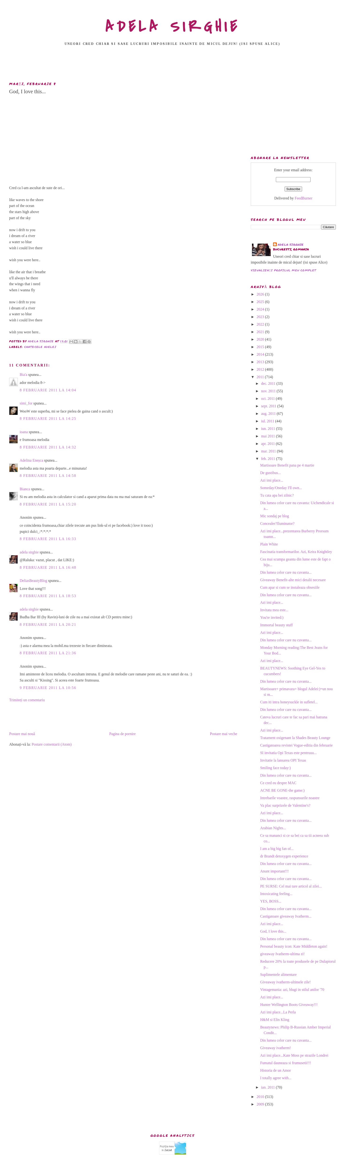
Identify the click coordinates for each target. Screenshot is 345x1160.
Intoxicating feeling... (276, 894)
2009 (261, 1104)
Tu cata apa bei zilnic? (277, 495)
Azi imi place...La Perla (278, 1012)
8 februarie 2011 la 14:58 (48, 476)
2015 (261, 347)
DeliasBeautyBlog (33, 581)
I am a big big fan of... (277, 849)
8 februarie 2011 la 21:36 (48, 653)
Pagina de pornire (122, 734)
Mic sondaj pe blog (274, 516)
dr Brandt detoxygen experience (284, 856)
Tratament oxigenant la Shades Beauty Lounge (295, 738)
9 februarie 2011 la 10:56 (48, 688)
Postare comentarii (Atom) (52, 744)
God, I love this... (273, 931)
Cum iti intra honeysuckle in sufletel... (289, 702)
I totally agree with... (275, 1078)
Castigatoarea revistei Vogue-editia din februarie (296, 745)
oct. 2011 (268, 399)
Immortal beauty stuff (276, 625)
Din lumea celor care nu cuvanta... (285, 572)
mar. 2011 (269, 451)
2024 (261, 309)
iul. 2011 (268, 421)
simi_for (26, 403)
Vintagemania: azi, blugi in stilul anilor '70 (292, 990)
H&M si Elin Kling (274, 1020)
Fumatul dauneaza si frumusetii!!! (285, 1063)
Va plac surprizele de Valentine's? (285, 805)
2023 (261, 317)
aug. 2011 (269, 414)
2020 (261, 339)
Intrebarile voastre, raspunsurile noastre (289, 798)
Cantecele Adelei (40, 347)
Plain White (269, 544)
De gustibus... (270, 473)
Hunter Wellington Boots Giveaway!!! (289, 1005)
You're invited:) (271, 617)
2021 (261, 332)
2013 (261, 362)
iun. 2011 (268, 429)
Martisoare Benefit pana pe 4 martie (287, 465)
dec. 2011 (269, 383)
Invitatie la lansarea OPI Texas (283, 760)
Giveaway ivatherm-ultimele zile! (285, 982)
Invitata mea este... (274, 610)
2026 (261, 294)
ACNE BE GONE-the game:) (282, 790)
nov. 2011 (269, 391)
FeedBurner (303, 198)
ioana (24, 432)
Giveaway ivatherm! (275, 1048)
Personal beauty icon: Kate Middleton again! (293, 946)
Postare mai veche (223, 734)
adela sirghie (29, 552)
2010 (261, 1097)
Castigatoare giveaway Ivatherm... (285, 916)
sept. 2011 (269, 406)
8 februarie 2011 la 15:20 (48, 504)
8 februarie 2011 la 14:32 (48, 447)
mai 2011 (268, 436)
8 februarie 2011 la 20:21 (48, 625)
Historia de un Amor (275, 1070)
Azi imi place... (271, 480)
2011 (261, 377)
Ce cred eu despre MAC (278, 783)
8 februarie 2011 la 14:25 (48, 418)
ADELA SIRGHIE (172, 27)
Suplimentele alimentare (278, 975)
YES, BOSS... (270, 901)
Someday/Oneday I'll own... (281, 488)
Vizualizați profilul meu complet (283, 270)
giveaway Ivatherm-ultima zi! (282, 954)
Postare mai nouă (22, 734)
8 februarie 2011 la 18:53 (48, 596)
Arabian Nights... (273, 828)
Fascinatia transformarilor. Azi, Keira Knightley (296, 552)
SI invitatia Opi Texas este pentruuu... (288, 753)
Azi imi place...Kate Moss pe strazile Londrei (294, 1055)
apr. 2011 (268, 444)
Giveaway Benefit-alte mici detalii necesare (293, 580)
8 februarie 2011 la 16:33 (48, 539)
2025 (261, 302)
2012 (261, 369)
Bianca (25, 489)
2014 (261, 354)
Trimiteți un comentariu (27, 700)
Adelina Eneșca (31, 460)
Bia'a (23, 375)
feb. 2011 (268, 459)
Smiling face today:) (275, 768)
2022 (261, 324)
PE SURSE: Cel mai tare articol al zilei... (291, 886)
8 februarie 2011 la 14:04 (48, 390)
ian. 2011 (268, 1087)
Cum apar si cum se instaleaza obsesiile (289, 587)
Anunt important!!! (274, 871)
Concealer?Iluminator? (277, 524)
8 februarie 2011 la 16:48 (48, 567)
